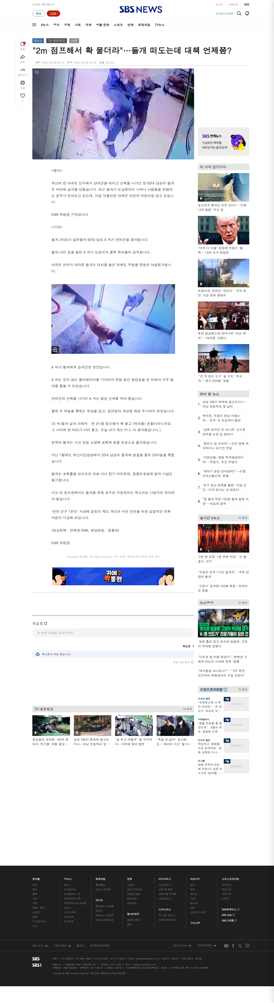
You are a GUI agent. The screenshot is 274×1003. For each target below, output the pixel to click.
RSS (192, 813)
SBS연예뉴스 (230, 814)
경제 (67, 25)
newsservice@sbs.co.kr (144, 870)
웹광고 (80, 851)
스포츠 (118, 25)
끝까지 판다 (133, 825)
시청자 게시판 (198, 818)
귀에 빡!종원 (166, 795)
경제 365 (132, 804)
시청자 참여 (62, 851)
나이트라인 (70, 818)
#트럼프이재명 (224, 13)
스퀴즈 (225, 804)
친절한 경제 (133, 800)
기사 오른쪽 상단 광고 (222, 93)
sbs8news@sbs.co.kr (146, 864)
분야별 (36, 784)
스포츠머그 (165, 790)
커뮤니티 (226, 800)
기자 (192, 804)
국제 (88, 25)
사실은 (131, 790)
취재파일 (144, 25)
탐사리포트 (133, 819)
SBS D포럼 (229, 825)
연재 (129, 784)
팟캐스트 (226, 795)
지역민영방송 (206, 851)
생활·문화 (102, 25)
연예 (130, 25)
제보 (192, 795)
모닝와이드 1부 (72, 800)
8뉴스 (45, 25)
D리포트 (131, 809)
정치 (56, 25)
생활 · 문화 (38, 813)
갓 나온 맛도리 (167, 821)
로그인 (219, 4)
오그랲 (201, 760)
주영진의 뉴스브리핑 (75, 809)
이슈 (34, 832)
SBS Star (228, 820)
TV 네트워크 (56, 40)
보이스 (99, 816)
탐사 (129, 830)
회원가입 (233, 4)
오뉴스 (67, 813)
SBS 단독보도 (135, 795)
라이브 (194, 800)
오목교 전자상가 (168, 825)
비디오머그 (165, 784)
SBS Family (182, 851)
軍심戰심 (100, 790)
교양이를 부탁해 (168, 800)
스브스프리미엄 (230, 784)
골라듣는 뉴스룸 (104, 812)
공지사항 (195, 829)
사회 (78, 25)
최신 (34, 790)
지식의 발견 (204, 698)
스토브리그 (165, 804)
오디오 (99, 805)
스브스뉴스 (165, 814)
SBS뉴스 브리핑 (104, 821)
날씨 (192, 790)
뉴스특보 (69, 827)
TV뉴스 (160, 25)
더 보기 (186, 708)
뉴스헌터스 (70, 795)
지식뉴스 (226, 790)
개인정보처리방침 (100, 851)
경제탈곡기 (203, 719)
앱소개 (194, 809)
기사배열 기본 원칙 (180, 873)
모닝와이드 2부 (72, 804)
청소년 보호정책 (201, 873)
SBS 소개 (40, 851)
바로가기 (195, 784)
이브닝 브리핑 (103, 795)
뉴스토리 (69, 822)
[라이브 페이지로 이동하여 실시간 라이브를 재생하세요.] (53, 13)
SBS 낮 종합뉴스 (105, 825)
